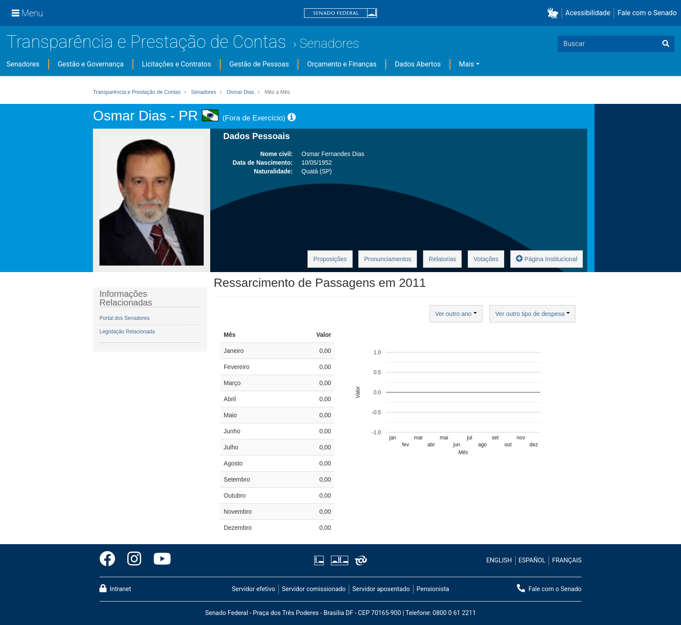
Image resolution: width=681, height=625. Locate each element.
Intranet (115, 588)
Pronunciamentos (387, 259)
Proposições (330, 259)
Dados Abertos (418, 64)
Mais (466, 64)
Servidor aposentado (381, 589)
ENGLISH (499, 560)
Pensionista (433, 589)
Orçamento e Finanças (342, 64)
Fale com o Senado (647, 13)
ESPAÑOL (532, 560)
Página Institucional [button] (546, 258)
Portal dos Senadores (124, 318)
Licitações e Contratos (176, 64)
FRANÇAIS (567, 560)
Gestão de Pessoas (259, 64)
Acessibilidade (588, 13)
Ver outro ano (456, 313)
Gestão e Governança (91, 64)
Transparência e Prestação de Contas (146, 42)
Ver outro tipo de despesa (532, 313)
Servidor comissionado (314, 589)
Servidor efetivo (253, 589)
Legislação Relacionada (127, 332)
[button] (554, 13)
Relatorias (442, 259)
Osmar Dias (240, 92)
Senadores (329, 43)
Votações (486, 259)
